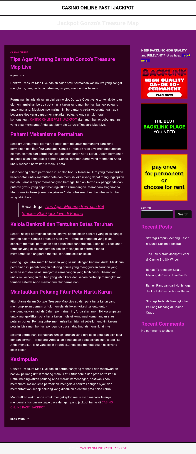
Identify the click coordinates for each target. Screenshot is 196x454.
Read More (19, 418)
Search (146, 208)
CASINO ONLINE (19, 52)
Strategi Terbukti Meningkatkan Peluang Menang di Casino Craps (168, 306)
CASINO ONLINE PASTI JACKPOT (103, 448)
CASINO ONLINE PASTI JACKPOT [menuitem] (53, 119)
